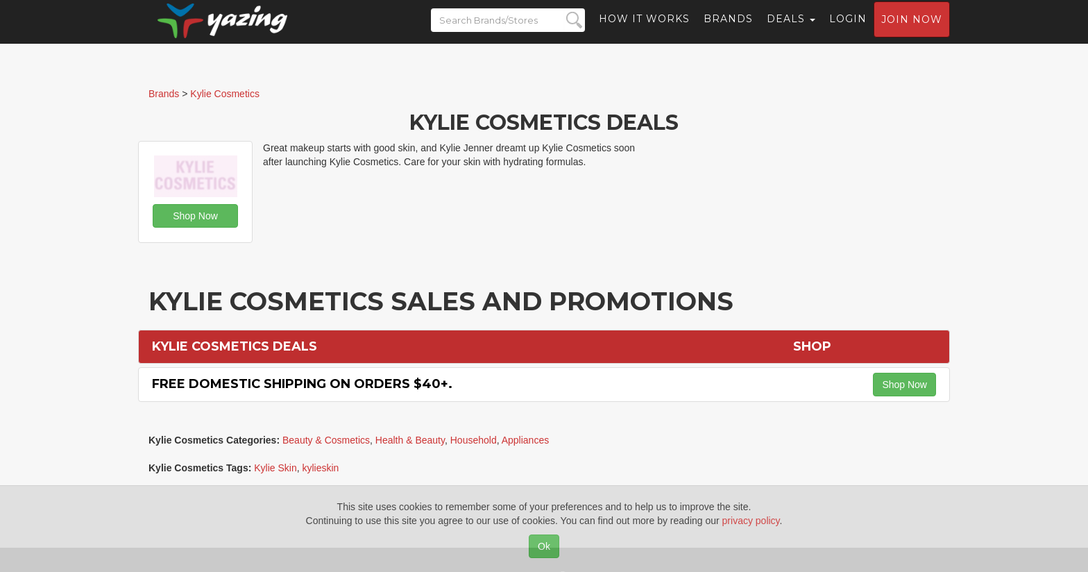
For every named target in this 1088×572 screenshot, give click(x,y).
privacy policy (751, 520)
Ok (544, 546)
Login (848, 31)
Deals (791, 31)
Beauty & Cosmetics (326, 440)
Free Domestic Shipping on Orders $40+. (302, 384)
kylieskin (321, 467)
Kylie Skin (275, 467)
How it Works (644, 31)
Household (473, 440)
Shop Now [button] (195, 215)
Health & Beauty (410, 440)
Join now (911, 32)
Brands (728, 31)
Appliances (526, 440)
